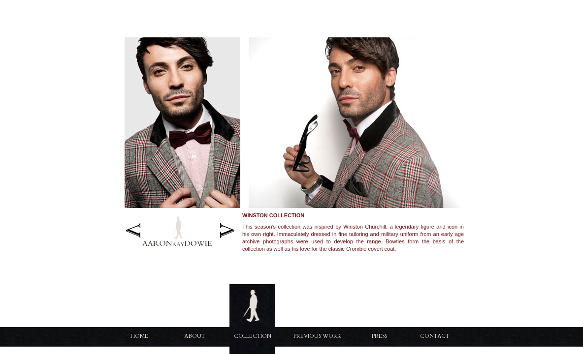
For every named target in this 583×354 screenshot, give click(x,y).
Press (379, 336)
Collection (252, 336)
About (194, 336)
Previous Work (317, 336)
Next (227, 230)
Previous (133, 230)
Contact (434, 336)
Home (139, 336)
